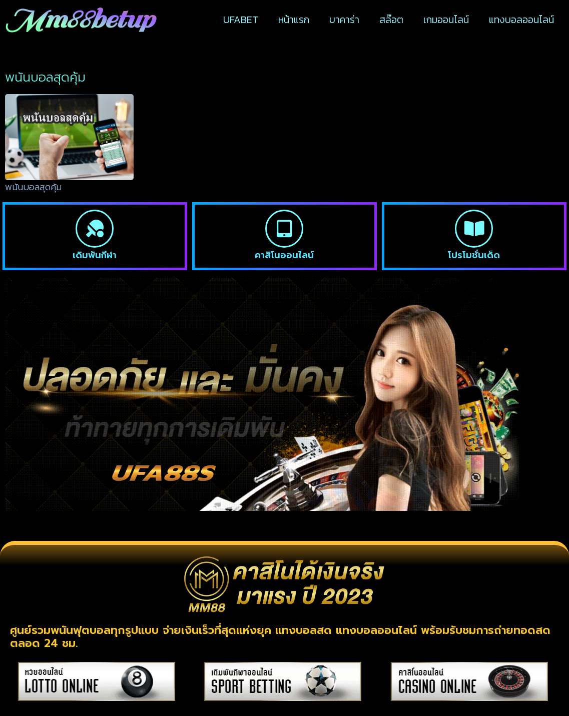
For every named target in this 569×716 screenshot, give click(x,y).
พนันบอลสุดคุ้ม (33, 187)
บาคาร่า (344, 19)
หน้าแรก (293, 19)
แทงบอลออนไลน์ (521, 19)
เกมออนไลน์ (446, 19)
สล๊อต (391, 19)
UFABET (240, 19)
